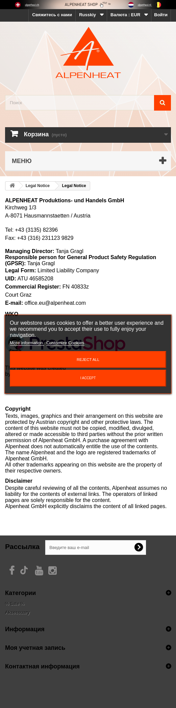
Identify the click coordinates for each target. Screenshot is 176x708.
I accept (88, 378)
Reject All (88, 360)
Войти (161, 14)
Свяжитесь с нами (52, 14)
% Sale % (14, 603)
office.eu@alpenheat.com (55, 303)
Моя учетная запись (35, 647)
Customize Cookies (65, 342)
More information (27, 342)
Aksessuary (17, 612)
